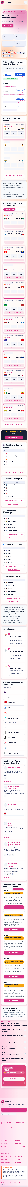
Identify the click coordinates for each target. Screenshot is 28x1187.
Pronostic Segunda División (20, 1130)
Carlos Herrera (14, 767)
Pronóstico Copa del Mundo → (14, 424)
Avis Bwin (3, 1146)
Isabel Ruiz (12, 804)
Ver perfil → (7, 781)
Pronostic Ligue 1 (19, 1122)
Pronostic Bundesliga (7, 1127)
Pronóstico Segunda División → (14, 176)
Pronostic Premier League (6, 1123)
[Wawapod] (6, 2)
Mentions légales (5, 1182)
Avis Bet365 (4, 1143)
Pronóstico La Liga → (14, 601)
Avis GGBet (4, 1140)
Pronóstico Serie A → (14, 569)
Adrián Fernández (14, 842)
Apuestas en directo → (14, 437)
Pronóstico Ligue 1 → (14, 504)
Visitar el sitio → (14, 907)
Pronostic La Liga (6, 1130)
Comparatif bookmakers (10, 30)
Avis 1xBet (17, 1140)
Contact (19, 1182)
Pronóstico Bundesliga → (14, 538)
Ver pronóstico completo (14, 226)
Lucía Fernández (14, 822)
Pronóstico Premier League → (14, 472)
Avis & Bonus (22, 76)
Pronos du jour (8, 25)
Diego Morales (13, 786)
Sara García (12, 863)
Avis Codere (18, 1143)
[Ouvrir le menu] (25, 2)
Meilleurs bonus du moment (20, 1147)
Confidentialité (13, 1182)
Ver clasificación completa (14, 469)
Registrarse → (20, 74)
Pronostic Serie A (19, 1127)
